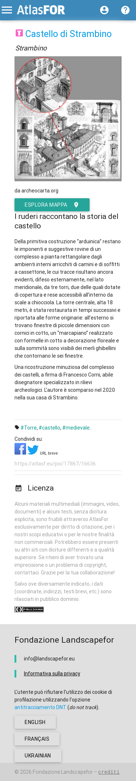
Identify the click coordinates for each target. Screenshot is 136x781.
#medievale (76, 427)
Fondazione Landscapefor (63, 772)
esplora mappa (52, 204)
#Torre (29, 427)
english (35, 722)
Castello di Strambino (68, 34)
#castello (49, 427)
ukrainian (38, 755)
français (37, 739)
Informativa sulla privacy (52, 673)
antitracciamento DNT (40, 707)
